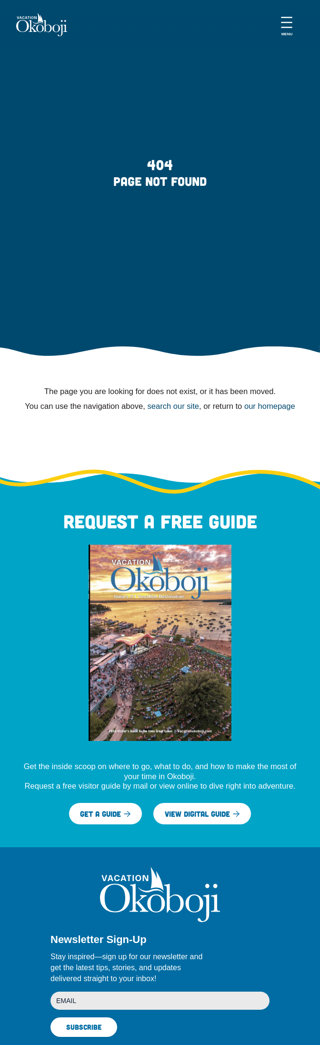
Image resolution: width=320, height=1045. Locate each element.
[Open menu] (287, 24)
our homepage (269, 406)
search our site (173, 406)
